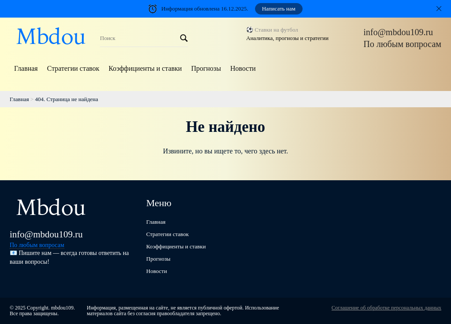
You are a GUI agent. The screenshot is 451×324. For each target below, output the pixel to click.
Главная (26, 68)
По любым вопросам (402, 44)
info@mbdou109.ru (398, 32)
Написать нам (279, 8)
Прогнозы (206, 68)
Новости (243, 68)
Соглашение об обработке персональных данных (386, 308)
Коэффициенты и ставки (144, 68)
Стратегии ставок (73, 68)
